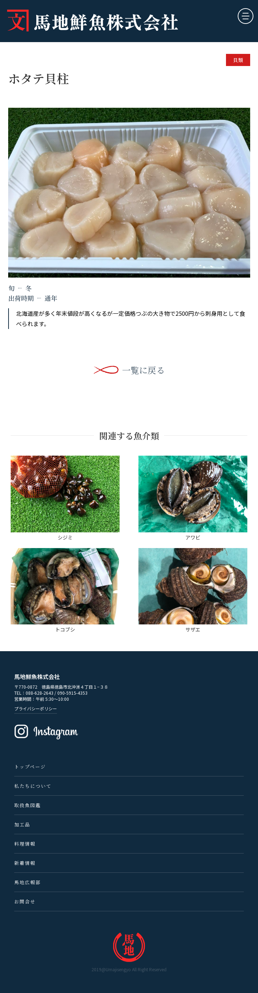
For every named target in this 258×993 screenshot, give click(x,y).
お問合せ (25, 901)
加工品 (22, 824)
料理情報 (25, 843)
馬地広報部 (27, 882)
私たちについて (33, 785)
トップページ (30, 766)
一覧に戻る (143, 370)
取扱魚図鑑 (27, 805)
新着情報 (25, 863)
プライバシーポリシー (35, 708)
